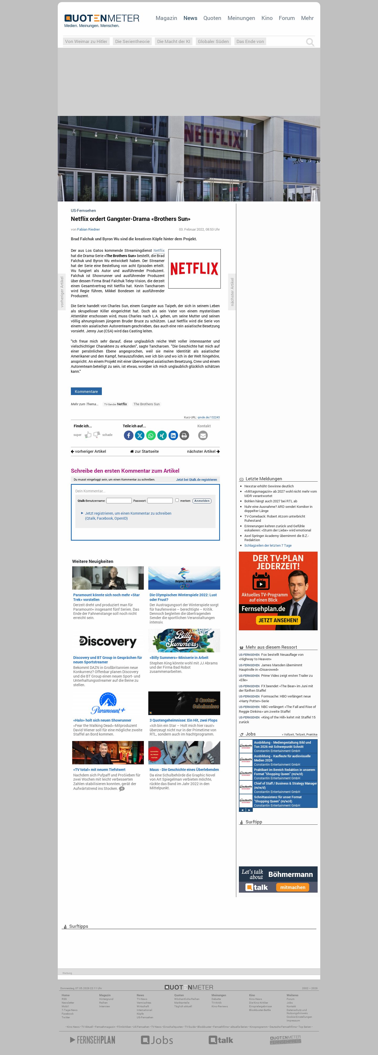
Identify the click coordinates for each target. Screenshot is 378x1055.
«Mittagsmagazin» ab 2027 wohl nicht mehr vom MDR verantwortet (280, 493)
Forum (287, 18)
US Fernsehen (141, 1027)
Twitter (66, 1017)
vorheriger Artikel (88, 451)
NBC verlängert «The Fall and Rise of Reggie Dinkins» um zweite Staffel (277, 709)
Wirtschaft (143, 1006)
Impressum (293, 1020)
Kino (267, 18)
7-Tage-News (69, 1010)
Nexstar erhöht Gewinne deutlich (269, 486)
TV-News (142, 999)
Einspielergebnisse (260, 1006)
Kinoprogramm (259, 1027)
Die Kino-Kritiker (258, 1002)
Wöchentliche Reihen (187, 999)
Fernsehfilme (221, 1027)
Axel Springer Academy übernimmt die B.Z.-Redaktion (276, 537)
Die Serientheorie (132, 41)
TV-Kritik (217, 1002)
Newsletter (68, 1002)
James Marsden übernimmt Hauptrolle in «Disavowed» (270, 667)
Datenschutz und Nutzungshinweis (297, 1011)
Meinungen (241, 18)
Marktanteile (181, 1002)
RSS (64, 999)
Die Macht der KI (173, 41)
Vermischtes (144, 1002)
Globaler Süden (213, 41)
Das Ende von (250, 41)
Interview (104, 1006)
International (144, 1010)
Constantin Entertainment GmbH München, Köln (277, 787)
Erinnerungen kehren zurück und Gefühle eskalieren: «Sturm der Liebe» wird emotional (277, 528)
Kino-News (255, 999)
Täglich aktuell (183, 1006)
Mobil (65, 1006)
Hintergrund (106, 999)
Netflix (159, 250)
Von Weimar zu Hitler (86, 41)
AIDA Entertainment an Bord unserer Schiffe (265, 746)
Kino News (73, 1027)
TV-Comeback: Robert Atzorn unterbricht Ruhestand (274, 518)
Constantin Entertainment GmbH (273, 759)
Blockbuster (204, 1027)
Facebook (68, 1013)
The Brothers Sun (147, 404)
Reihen (103, 1002)
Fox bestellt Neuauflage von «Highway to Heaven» (271, 656)
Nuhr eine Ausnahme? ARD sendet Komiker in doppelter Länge (278, 508)
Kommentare (86, 391)
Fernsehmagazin (105, 1027)
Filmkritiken (124, 1027)
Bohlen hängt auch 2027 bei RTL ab (270, 501)
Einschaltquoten (173, 1027)
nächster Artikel (203, 451)
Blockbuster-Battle (260, 1010)
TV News (156, 1027)
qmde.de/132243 (209, 417)
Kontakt (291, 1006)
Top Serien (304, 1027)
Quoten (212, 18)
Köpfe (140, 1013)
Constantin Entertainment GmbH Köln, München (276, 800)
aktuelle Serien (239, 1027)
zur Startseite (144, 451)
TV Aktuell (87, 1027)
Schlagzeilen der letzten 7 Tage (268, 545)
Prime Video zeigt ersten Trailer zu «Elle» (276, 677)
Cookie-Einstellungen (299, 1017)
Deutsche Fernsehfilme (283, 1027)
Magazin (166, 18)
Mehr (307, 18)
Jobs (290, 1002)
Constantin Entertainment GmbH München (269, 773)
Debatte (216, 999)
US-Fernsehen (145, 1017)
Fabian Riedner (88, 229)
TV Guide (190, 1027)
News (190, 18)
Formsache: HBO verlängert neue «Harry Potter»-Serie (275, 698)
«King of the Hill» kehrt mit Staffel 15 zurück (277, 719)
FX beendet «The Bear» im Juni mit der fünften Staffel (276, 688)
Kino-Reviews (220, 1006)
